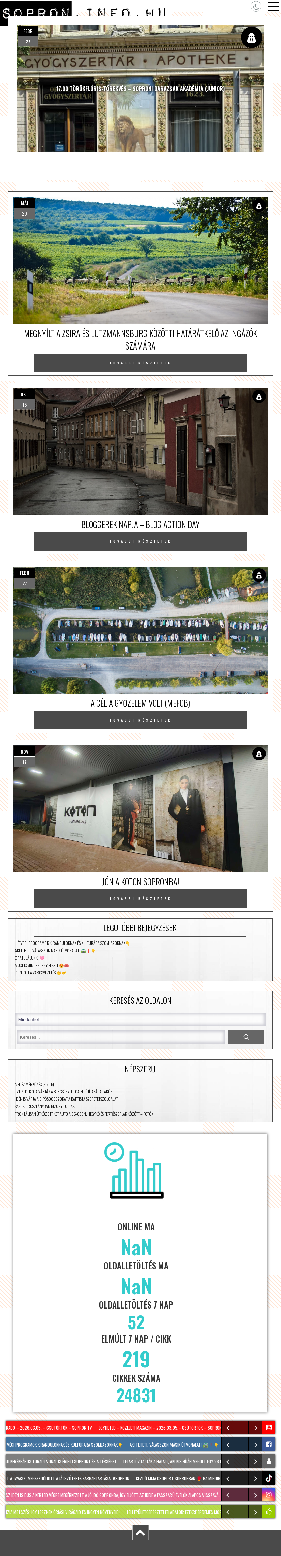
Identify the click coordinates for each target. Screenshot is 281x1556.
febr (28, 30)
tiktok (269, 1478)
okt (24, 394)
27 (28, 41)
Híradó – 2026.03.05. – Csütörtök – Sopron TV (48, 1427)
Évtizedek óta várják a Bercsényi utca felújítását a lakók (64, 1091)
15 (25, 404)
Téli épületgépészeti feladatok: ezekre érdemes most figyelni (185, 1512)
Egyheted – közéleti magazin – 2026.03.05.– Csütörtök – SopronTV (163, 1427)
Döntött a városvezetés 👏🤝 (40, 972)
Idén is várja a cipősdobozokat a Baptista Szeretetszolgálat (66, 1099)
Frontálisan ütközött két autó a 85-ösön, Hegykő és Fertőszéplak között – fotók (84, 1114)
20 (24, 213)
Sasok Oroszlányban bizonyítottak (45, 1106)
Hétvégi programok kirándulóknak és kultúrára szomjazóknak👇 (72, 943)
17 (25, 761)
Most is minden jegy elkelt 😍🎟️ (42, 965)
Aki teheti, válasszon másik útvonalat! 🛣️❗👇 (55, 950)
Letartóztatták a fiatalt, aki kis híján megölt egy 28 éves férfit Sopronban (194, 1461)
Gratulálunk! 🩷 (29, 958)
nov (24, 751)
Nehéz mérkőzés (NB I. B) (34, 1084)
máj (24, 202)
